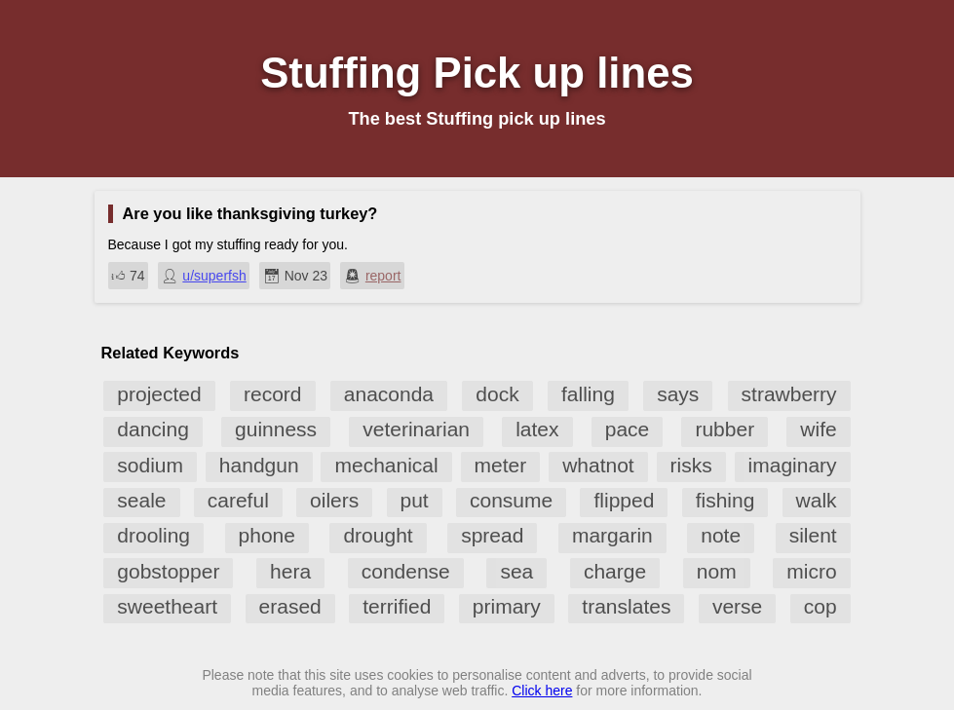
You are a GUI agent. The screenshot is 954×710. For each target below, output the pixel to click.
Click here (542, 690)
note (721, 535)
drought (377, 535)
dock (497, 394)
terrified (397, 606)
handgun (259, 465)
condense (406, 571)
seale (141, 500)
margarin (612, 535)
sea (516, 571)
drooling (153, 535)
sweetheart (167, 606)
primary (507, 606)
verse (737, 606)
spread (492, 535)
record (273, 394)
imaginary (792, 465)
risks (691, 465)
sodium (150, 465)
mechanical (386, 465)
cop (820, 606)
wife (818, 429)
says (678, 394)
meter (501, 465)
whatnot (598, 465)
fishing (725, 500)
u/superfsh (214, 275)
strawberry (789, 394)
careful (238, 500)
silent (813, 535)
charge (615, 571)
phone (267, 535)
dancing (153, 429)
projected (159, 394)
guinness (276, 429)
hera (290, 571)
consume (511, 500)
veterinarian (416, 429)
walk (816, 500)
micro (811, 571)
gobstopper (168, 571)
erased (290, 606)
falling (588, 394)
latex (536, 429)
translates (626, 606)
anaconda (389, 394)
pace (627, 429)
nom (717, 571)
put (415, 500)
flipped (623, 500)
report (383, 275)
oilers (334, 500)
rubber (724, 429)
